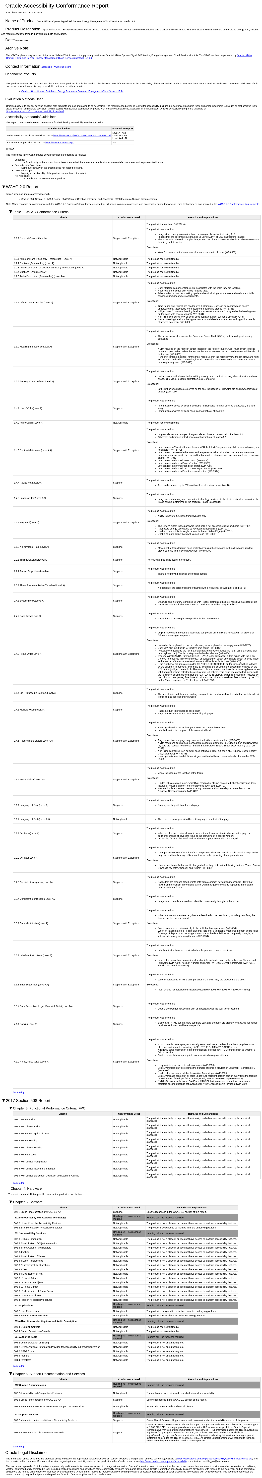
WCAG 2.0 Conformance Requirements (238, 204)
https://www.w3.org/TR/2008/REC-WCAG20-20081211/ (82, 135)
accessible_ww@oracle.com (56, 67)
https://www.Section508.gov (59, 142)
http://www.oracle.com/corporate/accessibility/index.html (35, 111)
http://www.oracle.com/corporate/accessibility (164, 1461)
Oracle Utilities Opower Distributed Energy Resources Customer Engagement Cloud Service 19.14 (72, 91)
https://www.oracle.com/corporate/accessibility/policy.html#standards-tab (214, 1458)
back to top (19, 1092)
